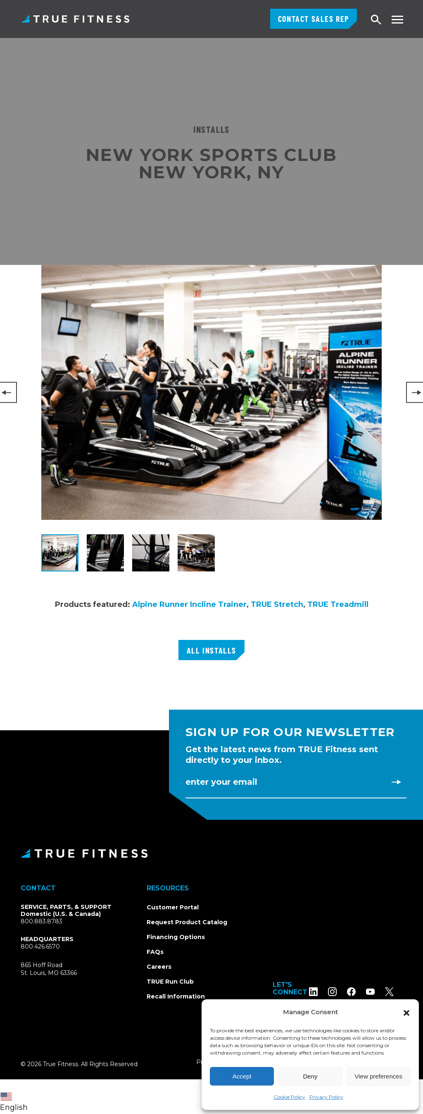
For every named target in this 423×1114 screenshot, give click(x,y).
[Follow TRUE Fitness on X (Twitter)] (398, 991)
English (14, 1102)
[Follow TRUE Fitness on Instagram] (341, 991)
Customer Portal (173, 907)
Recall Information (176, 996)
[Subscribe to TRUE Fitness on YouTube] (379, 991)
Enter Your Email (221, 782)
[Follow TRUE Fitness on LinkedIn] (322, 991)
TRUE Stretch (277, 604)
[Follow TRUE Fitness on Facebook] (360, 991)
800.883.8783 (41, 921)
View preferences (379, 1076)
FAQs (155, 952)
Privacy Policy (326, 1097)
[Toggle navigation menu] (397, 19)
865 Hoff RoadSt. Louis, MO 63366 (58, 969)
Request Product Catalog (187, 922)
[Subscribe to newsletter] (396, 782)
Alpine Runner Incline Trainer (189, 604)
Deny (310, 1076)
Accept (242, 1076)
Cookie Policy (289, 1097)
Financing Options (176, 937)
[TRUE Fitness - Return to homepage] (211, 853)
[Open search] (376, 20)
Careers (159, 966)
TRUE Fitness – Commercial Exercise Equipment (75, 19)
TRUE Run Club (170, 981)
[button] (406, 1012)
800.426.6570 (40, 946)
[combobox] (16, 1096)
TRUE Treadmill (337, 604)
